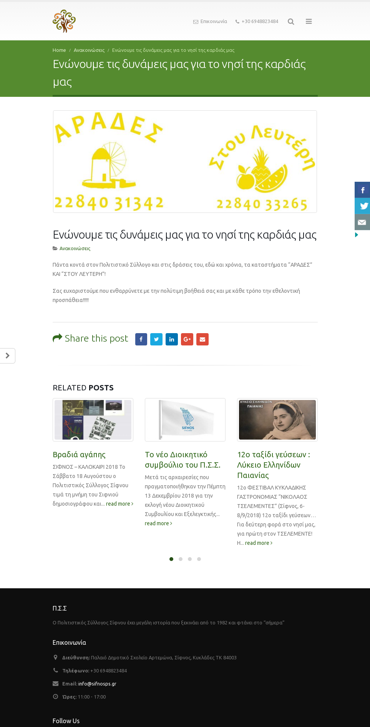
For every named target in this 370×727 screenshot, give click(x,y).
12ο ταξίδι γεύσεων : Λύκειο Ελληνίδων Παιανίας (273, 456)
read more (119, 496)
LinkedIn (172, 331)
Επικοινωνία (210, 21)
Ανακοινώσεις (75, 240)
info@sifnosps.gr (97, 675)
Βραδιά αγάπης (79, 446)
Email (202, 331)
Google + (187, 331)
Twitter (156, 331)
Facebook (141, 331)
